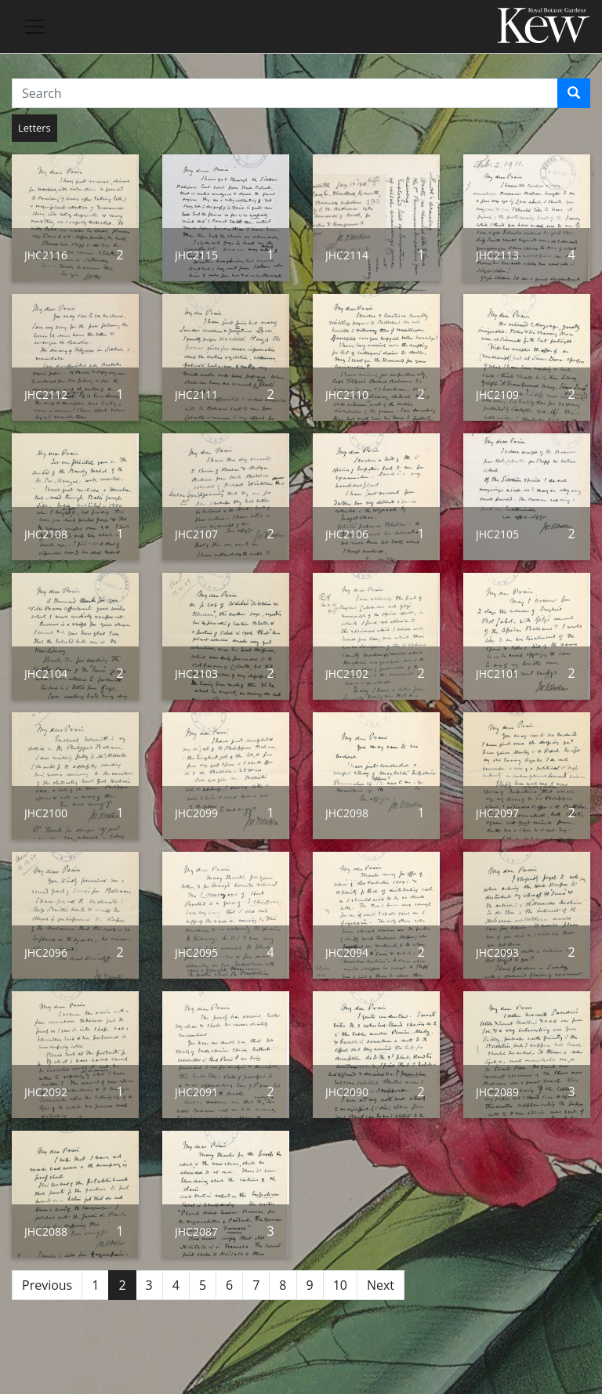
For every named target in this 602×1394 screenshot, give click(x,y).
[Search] (573, 93)
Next (380, 1285)
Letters (34, 128)
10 (340, 1285)
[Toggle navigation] (34, 26)
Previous (47, 1285)
